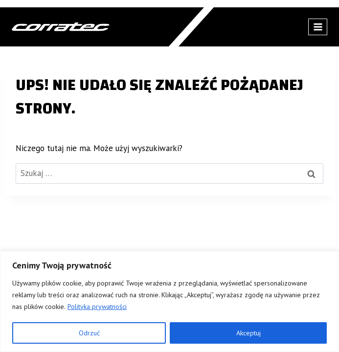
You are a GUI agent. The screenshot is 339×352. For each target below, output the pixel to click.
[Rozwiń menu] (317, 27)
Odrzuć (89, 333)
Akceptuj (248, 333)
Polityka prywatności (97, 306)
